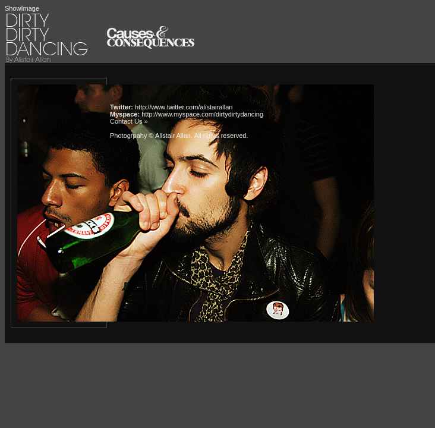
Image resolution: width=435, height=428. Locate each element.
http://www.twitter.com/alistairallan (183, 107)
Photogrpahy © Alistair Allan (150, 135)
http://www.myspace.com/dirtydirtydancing (202, 114)
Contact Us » (129, 121)
